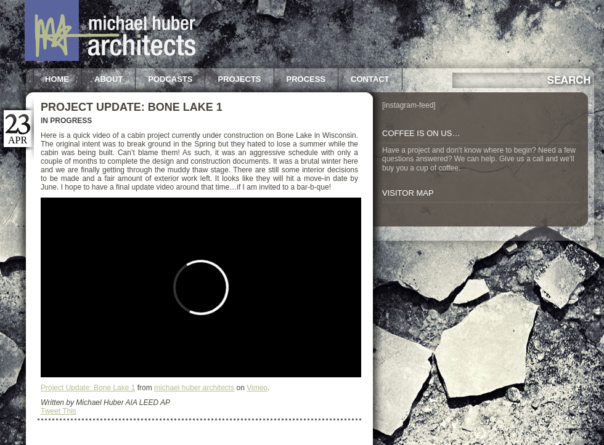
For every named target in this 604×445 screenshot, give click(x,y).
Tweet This (58, 411)
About (108, 79)
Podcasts (170, 79)
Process (306, 79)
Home (57, 79)
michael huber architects (194, 387)
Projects (239, 79)
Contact (370, 79)
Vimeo (257, 387)
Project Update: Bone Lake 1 (131, 107)
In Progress (66, 120)
